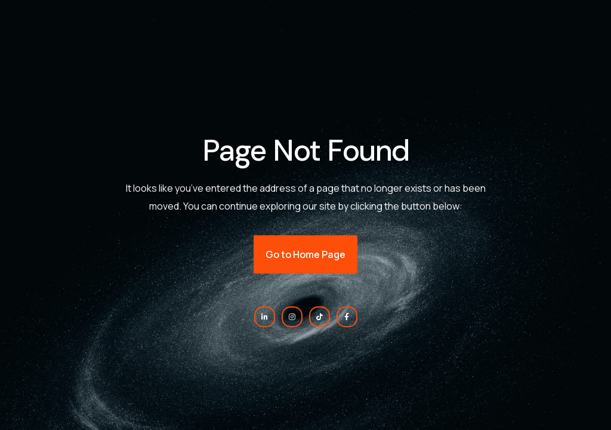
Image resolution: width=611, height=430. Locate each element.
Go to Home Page (305, 254)
